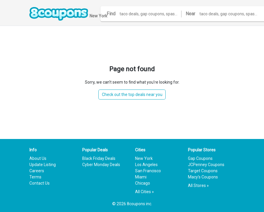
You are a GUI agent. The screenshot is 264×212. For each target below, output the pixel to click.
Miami (141, 177)
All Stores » (198, 185)
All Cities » (144, 191)
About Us (37, 158)
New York (144, 158)
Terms (35, 177)
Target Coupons (203, 170)
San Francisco (148, 170)
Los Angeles (146, 164)
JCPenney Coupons (206, 164)
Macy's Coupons (203, 177)
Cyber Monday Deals (101, 164)
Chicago (142, 183)
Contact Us (39, 183)
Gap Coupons (200, 158)
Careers (36, 170)
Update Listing (42, 164)
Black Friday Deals (98, 158)
